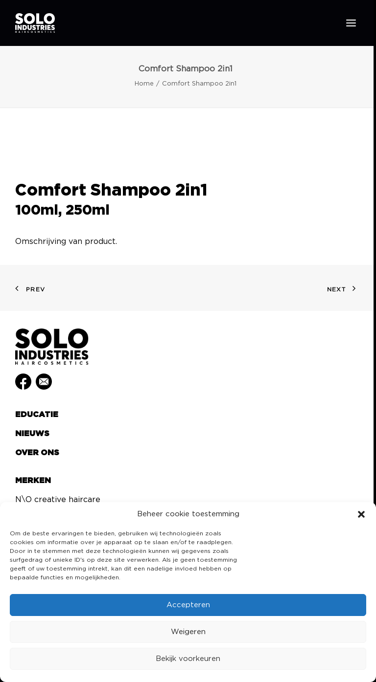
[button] (361, 514)
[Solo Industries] (35, 23)
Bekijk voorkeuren (188, 658)
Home (144, 84)
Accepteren (188, 605)
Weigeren (188, 632)
